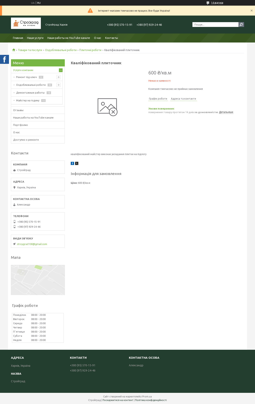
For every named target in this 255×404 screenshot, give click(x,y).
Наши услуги (35, 38)
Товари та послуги (30, 50)
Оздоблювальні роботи (60, 50)
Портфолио (20, 124)
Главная (18, 38)
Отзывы (18, 110)
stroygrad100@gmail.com (32, 244)
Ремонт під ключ (26, 77)
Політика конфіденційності (151, 400)
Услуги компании (23, 70)
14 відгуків (217, 2)
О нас (97, 38)
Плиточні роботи (90, 50)
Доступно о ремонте (26, 139)
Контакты (111, 38)
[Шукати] (241, 24)
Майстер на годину (27, 100)
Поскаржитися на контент (118, 400)
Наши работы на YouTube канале (68, 38)
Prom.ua (147, 396)
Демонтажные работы (30, 92)
